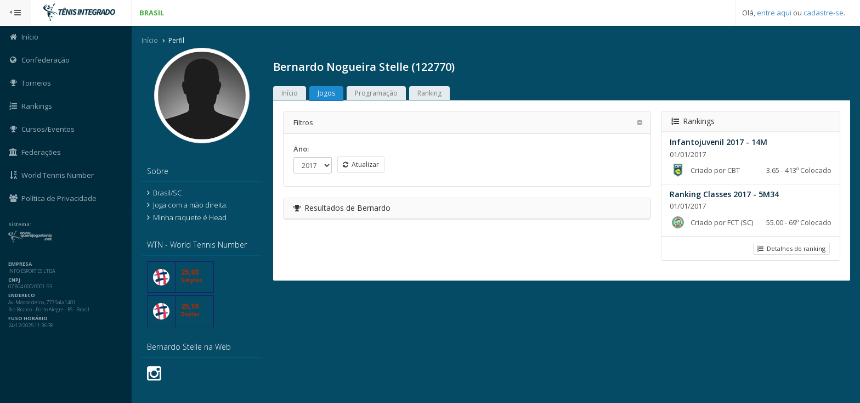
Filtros (303, 122)
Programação (376, 93)
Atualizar (361, 164)
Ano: (301, 149)
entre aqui (774, 13)
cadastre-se (824, 13)
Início (150, 40)
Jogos (326, 93)
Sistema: (19, 224)
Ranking (429, 93)
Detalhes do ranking (791, 248)
